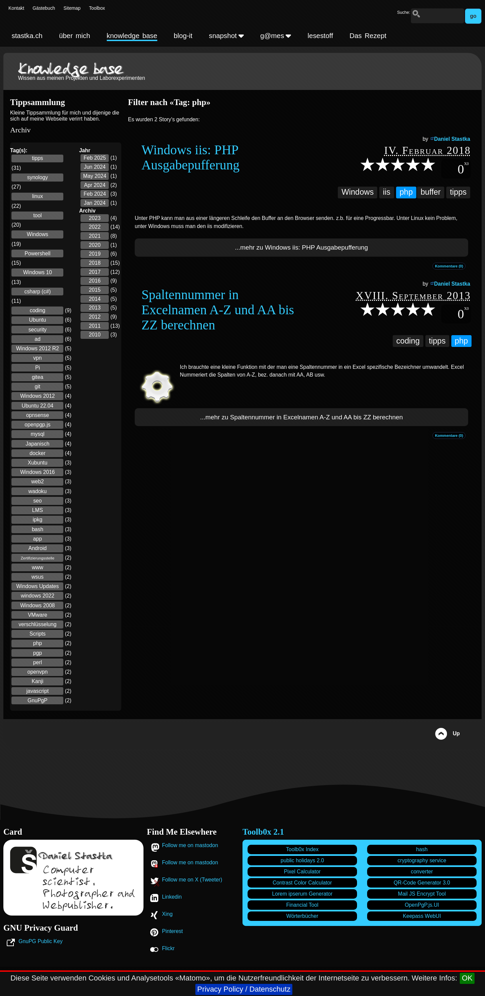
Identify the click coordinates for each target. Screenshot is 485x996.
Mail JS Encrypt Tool (422, 894)
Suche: (403, 12)
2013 (95, 308)
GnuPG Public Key (41, 941)
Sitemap (72, 8)
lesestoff (320, 35)
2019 (95, 254)
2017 (95, 272)
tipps (458, 192)
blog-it (183, 35)
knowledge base (132, 35)
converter (422, 871)
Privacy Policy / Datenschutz (244, 989)
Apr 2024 (94, 185)
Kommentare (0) (449, 266)
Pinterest (172, 931)
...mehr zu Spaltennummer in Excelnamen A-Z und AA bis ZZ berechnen (301, 417)
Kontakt (16, 8)
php (406, 192)
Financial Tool (302, 905)
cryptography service (421, 860)
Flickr (168, 948)
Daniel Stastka (452, 139)
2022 (95, 227)
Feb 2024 (95, 194)
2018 (95, 263)
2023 (95, 218)
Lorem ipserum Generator (302, 894)
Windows (358, 192)
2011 (95, 326)
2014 (95, 299)
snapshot (226, 35)
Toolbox (97, 8)
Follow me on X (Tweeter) (192, 879)
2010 (95, 335)
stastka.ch (26, 35)
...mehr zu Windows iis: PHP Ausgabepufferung (301, 247)
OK (467, 978)
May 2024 (94, 176)
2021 (95, 236)
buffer (431, 192)
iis (386, 192)
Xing (167, 914)
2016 (95, 281)
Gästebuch (44, 8)
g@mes (275, 35)
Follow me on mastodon (190, 845)
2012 (95, 317)
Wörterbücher (302, 916)
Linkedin (172, 897)
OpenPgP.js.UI (422, 905)
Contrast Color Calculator (302, 883)
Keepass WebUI (422, 916)
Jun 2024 (95, 167)
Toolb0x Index (302, 849)
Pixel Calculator (302, 871)
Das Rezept (368, 35)
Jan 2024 (95, 203)
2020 (95, 245)
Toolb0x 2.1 (263, 831)
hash (421, 849)
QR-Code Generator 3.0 (422, 883)
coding (408, 340)
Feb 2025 (95, 158)
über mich (74, 35)
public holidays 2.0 (302, 860)
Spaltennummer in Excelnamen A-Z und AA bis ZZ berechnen (217, 309)
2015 (95, 290)
